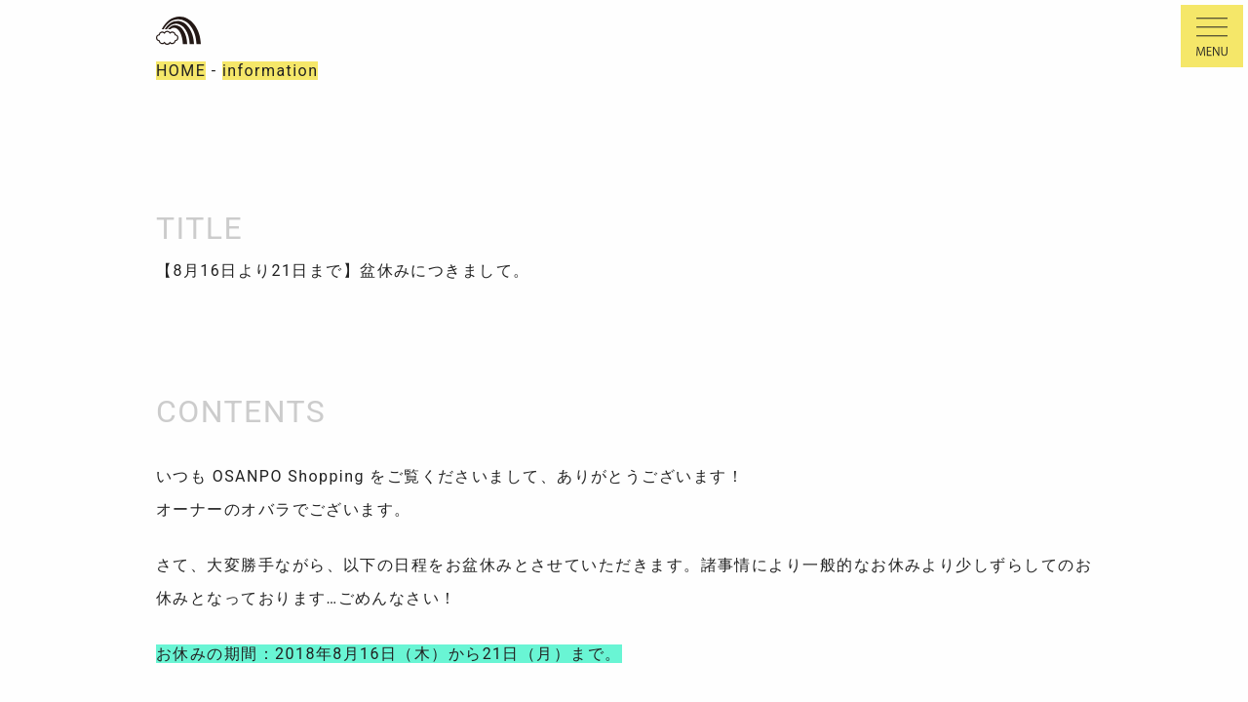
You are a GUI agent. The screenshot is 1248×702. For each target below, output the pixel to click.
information (270, 70)
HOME (181, 70)
